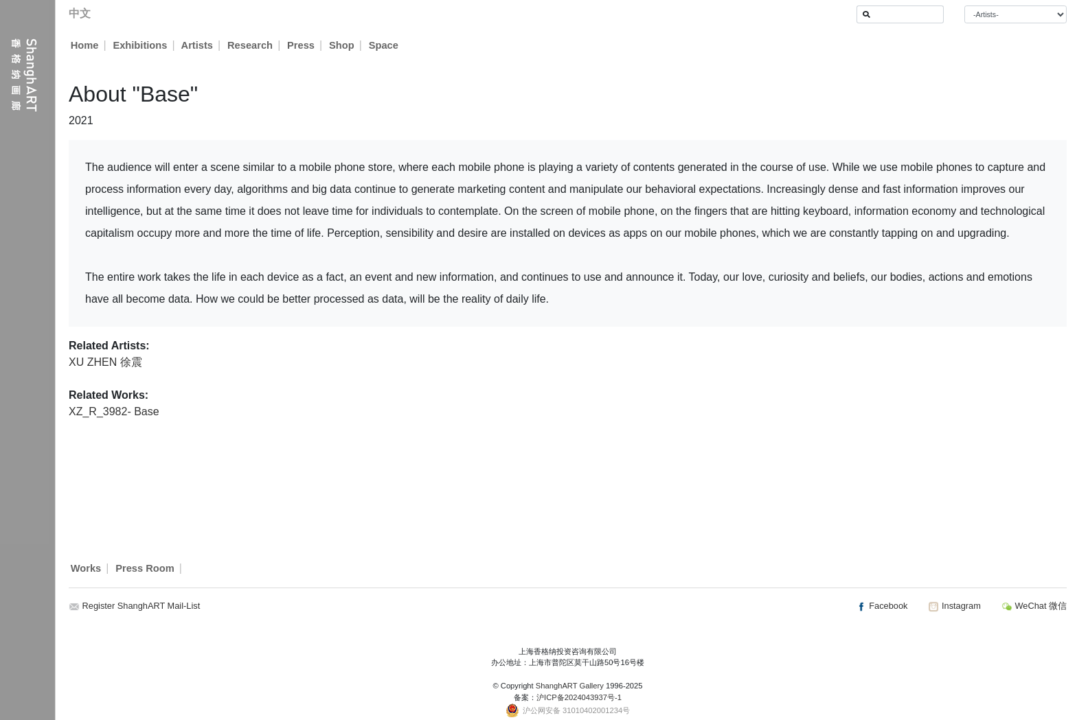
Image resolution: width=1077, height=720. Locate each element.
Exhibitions (140, 45)
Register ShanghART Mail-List (141, 606)
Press (301, 45)
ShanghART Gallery (570, 686)
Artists (197, 45)
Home (85, 45)
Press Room (144, 568)
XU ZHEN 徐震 (105, 362)
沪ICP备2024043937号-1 (579, 697)
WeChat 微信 (1034, 606)
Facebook (882, 606)
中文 (80, 13)
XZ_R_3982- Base (114, 411)
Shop (342, 45)
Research (250, 45)
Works (86, 568)
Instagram (954, 606)
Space (384, 45)
